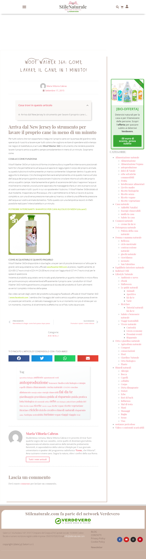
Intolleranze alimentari (132, 184)
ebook (124, 280)
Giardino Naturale (130, 357)
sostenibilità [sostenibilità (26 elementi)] (38, 414)
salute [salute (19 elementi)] (22, 415)
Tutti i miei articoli (38, 459)
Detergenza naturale (125, 227)
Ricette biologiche (130, 190)
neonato (125, 260)
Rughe (124, 414)
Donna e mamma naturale (128, 237)
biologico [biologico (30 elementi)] (74, 383)
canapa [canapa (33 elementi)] (81, 383)
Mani (123, 407)
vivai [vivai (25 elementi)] (78, 415)
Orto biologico (128, 360)
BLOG (94, 531)
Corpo (124, 384)
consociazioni (128, 350)
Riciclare (125, 304)
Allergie (125, 370)
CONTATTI (96, 535)
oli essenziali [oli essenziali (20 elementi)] (39, 402)
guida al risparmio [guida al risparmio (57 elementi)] (59, 396)
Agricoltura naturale (131, 344)
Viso (123, 420)
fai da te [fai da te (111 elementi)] (66, 391)
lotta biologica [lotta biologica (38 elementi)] (27, 401)
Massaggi (125, 410)
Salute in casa (128, 217)
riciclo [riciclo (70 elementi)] (34, 410)
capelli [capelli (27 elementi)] (22, 387)
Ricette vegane (128, 197)
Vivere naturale (128, 324)
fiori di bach (127, 397)
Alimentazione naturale (127, 157)
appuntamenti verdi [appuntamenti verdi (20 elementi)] (51, 378)
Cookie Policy (98, 541)
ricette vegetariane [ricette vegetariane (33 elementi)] (73, 405)
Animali (53, 335)
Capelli (124, 377)
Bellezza (125, 240)
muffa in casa (127, 214)
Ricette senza (127, 194)
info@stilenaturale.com (75, 536)
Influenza (125, 400)
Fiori (123, 354)
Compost (125, 347)
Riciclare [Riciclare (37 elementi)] (24, 410)
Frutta (124, 180)
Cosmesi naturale (124, 220)
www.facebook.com (19, 297)
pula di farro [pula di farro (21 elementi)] (71, 402)
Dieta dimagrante (129, 387)
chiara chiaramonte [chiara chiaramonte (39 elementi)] (36, 387)
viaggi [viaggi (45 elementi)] (64, 414)
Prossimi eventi (134, 334)
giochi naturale (128, 254)
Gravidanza (126, 257)
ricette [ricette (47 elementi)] (38, 405)
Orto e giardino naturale (127, 340)
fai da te (130, 297)
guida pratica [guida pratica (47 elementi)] (79, 396)
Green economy (134, 330)
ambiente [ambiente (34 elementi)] (38, 377)
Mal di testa (127, 404)
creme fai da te (128, 224)
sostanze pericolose (125, 424)
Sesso (123, 417)
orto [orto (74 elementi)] (53, 401)
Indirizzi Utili (122, 270)
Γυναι (79, 450)
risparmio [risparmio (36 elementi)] (80, 410)
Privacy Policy (98, 538)
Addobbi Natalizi (129, 207)
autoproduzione (129, 167)
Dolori (124, 390)
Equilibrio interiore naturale (129, 267)
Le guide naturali (129, 287)
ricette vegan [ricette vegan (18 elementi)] (46, 406)
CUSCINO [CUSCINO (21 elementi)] (66, 387)
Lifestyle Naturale (124, 274)
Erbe (123, 394)
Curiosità (131, 327)
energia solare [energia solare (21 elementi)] (36, 392)
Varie (129, 300)
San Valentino (128, 264)
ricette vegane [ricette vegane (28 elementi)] (58, 405)
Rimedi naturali (123, 367)
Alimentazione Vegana (132, 164)
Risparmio (131, 337)
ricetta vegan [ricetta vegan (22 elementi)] (28, 406)
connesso (25, 483)
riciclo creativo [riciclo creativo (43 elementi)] (47, 410)
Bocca (124, 374)
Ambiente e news (129, 277)
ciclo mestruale (128, 244)
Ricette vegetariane (130, 200)
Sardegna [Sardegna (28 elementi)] (28, 414)
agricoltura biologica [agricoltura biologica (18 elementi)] (26, 378)
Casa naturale (122, 204)
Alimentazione (128, 160)
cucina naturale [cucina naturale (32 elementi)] (55, 387)
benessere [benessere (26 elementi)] (53, 383)
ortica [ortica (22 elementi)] (47, 402)
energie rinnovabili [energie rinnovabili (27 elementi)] (50, 392)
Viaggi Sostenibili (129, 320)
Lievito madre (128, 187)
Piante (124, 364)
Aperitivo (131, 294)
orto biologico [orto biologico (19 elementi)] (61, 402)
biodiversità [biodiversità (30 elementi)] (63, 383)
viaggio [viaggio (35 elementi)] (72, 414)
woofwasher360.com (57, 266)
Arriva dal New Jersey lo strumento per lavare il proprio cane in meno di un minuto (54, 114)
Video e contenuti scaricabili (129, 427)
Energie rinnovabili (131, 210)
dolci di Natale (128, 170)
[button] (24, 7)
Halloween (126, 284)
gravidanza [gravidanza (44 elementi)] (40, 396)
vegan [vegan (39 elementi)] (57, 414)
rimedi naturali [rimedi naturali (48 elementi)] (65, 410)
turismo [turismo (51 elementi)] (49, 414)
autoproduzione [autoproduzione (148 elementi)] (34, 382)
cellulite (125, 380)
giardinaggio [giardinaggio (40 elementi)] (27, 396)
